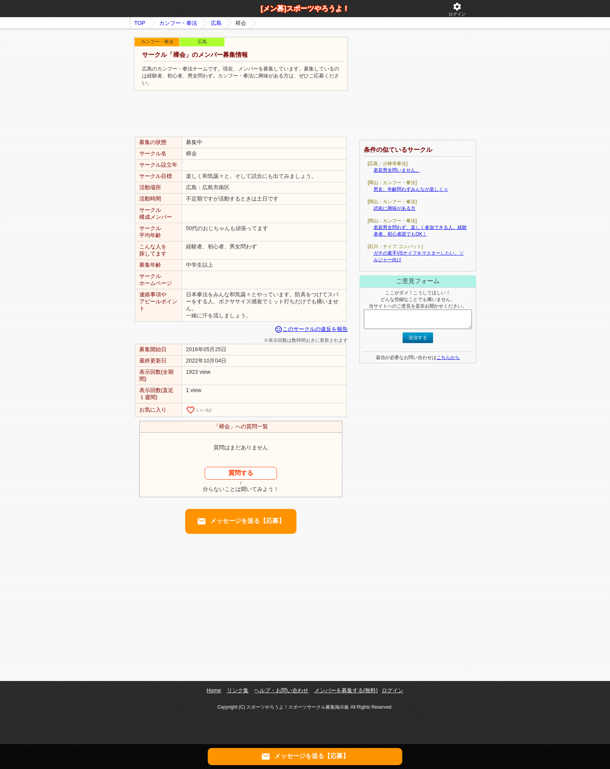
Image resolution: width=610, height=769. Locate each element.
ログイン (457, 9)
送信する (417, 337)
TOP (139, 23)
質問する (240, 473)
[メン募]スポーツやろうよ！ (305, 8)
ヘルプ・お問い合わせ (281, 690)
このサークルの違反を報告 (311, 329)
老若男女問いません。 (396, 170)
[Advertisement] (241, 114)
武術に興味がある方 (394, 208)
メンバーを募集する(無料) (346, 690)
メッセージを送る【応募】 (241, 521)
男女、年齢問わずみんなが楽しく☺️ (410, 189)
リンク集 (238, 690)
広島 (216, 23)
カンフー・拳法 (178, 23)
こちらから (448, 357)
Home (214, 690)
